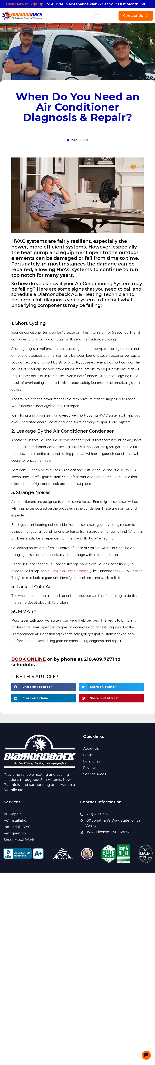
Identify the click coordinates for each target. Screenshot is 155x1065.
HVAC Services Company (70, 571)
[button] (97, 16)
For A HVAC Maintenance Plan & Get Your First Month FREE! (77, 4)
